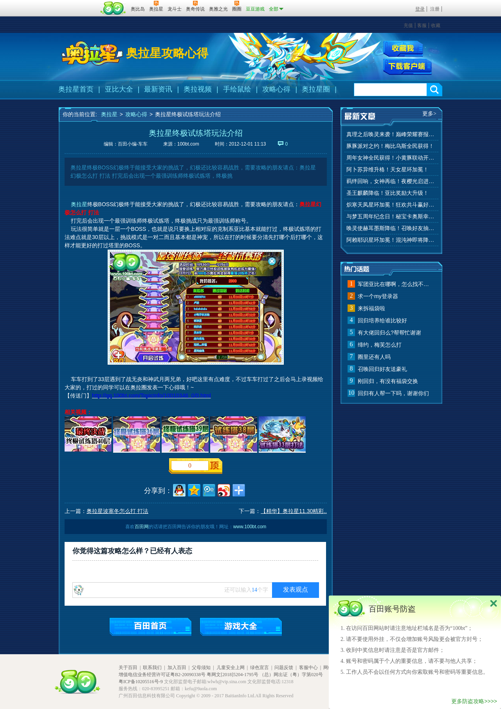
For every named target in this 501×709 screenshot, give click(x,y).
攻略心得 (276, 89)
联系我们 (152, 667)
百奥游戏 (78, 3)
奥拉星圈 (316, 89)
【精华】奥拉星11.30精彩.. (294, 511)
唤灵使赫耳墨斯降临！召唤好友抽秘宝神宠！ (391, 228)
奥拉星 (109, 114)
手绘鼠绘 (237, 89)
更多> (429, 114)
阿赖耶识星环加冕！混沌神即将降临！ (391, 240)
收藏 (435, 25)
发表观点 (295, 589)
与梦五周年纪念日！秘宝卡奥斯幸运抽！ (391, 217)
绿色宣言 (259, 667)
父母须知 (201, 667)
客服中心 (308, 667)
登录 (420, 9)
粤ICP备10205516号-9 (141, 681)
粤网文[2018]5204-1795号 (232, 674)
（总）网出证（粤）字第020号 (291, 674)
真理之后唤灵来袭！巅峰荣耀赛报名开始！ (391, 134)
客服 (422, 25)
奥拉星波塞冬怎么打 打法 (117, 511)
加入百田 (177, 667)
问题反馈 (283, 667)
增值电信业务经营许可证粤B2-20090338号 (162, 674)
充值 (408, 25)
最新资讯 (158, 89)
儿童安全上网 (230, 667)
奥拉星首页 (76, 89)
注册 (435, 9)
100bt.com (188, 144)
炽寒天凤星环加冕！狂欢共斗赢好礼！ (391, 205)
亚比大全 (119, 89)
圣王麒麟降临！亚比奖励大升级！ (387, 193)
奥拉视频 (198, 89)
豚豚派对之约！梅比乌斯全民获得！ (390, 146)
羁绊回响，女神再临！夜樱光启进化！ (391, 181)
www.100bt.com (250, 526)
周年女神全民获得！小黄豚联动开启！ (391, 158)
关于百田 (128, 667)
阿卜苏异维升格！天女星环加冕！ (387, 170)
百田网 (113, 8)
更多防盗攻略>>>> (474, 701)
